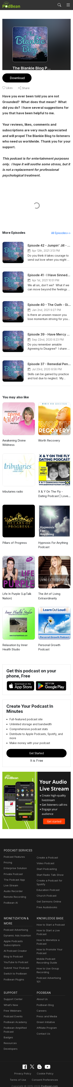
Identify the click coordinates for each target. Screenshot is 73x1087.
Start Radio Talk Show (49, 870)
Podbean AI (10, 903)
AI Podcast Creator (14, 947)
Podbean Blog (45, 999)
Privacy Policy (13, 1067)
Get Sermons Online (48, 897)
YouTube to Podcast (15, 958)
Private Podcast (13, 875)
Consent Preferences (34, 1073)
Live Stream (10, 886)
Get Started (37, 749)
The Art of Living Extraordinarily (48, 596)
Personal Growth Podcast (49, 647)
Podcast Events (13, 1010)
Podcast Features (14, 858)
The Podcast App (13, 880)
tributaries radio (12, 491)
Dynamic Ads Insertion (16, 932)
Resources (10, 1037)
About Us (42, 993)
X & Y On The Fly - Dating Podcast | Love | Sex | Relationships (53, 494)
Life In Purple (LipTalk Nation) (16, 596)
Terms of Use (54, 1067)
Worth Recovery (48, 440)
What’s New (10, 999)
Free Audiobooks (46, 903)
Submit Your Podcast (15, 964)
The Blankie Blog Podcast (32, 68)
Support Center (12, 993)
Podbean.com (48, 1079)
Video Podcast (45, 859)
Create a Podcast (46, 853)
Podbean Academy (14, 1016)
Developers (10, 1043)
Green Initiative (45, 1016)
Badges (8, 1031)
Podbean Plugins (13, 976)
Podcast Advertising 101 (50, 974)
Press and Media (46, 1010)
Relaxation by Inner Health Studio (14, 647)
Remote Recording (14, 898)
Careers (41, 1005)
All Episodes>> (62, 233)
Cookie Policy (34, 1067)
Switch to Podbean (14, 970)
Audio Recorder (13, 892)
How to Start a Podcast (50, 921)
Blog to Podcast (13, 953)
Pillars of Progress (14, 543)
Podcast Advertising (15, 926)
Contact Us (43, 1028)
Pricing (7, 863)
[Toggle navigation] (68, 5)
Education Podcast (47, 886)
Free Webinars (12, 1005)
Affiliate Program (46, 1022)
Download (17, 78)
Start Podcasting (46, 865)
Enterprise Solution (14, 869)
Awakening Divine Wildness (14, 443)
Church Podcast (46, 891)
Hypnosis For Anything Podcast (52, 545)
